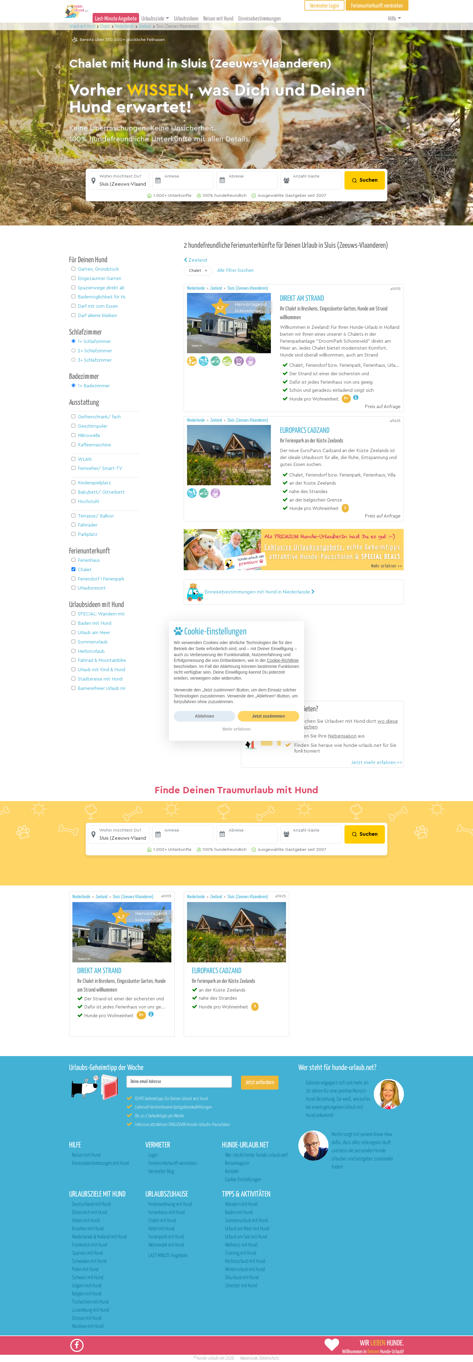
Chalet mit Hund (162, 1220)
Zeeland (195, 260)
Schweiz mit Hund (87, 1277)
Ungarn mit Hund (86, 1285)
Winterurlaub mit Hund (245, 1269)
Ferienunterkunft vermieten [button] (377, 6)
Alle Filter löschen (235, 270)
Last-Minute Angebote (116, 19)
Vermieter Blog (161, 1171)
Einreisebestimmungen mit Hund (100, 1163)
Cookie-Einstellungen (243, 1179)
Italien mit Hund (86, 1220)
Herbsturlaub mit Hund (245, 1261)
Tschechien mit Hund (90, 1302)
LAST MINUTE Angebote (168, 1255)
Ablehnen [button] (204, 716)
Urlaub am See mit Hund (246, 1237)
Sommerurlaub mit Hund (246, 1220)
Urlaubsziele (152, 19)
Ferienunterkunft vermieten (172, 1163)
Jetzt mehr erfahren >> (376, 762)
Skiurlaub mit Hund (242, 1277)
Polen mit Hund (85, 1269)
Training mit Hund (240, 1253)
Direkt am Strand (302, 298)
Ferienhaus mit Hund (166, 1212)
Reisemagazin (237, 1163)
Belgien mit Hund (86, 1294)
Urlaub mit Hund (82, 26)
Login (152, 1155)
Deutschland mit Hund (91, 1204)
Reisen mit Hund (218, 19)
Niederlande (196, 288)
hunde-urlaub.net (211, 1358)
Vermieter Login (324, 6)
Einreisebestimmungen (259, 19)
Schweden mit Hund (89, 1261)
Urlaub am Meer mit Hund (247, 1228)
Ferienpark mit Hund (166, 1237)
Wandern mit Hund (241, 1204)
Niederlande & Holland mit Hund (99, 1237)
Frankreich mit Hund (89, 1245)
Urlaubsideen (186, 19)
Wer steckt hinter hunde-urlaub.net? (256, 1155)
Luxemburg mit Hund (90, 1310)
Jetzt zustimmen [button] (268, 716)
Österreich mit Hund (89, 1212)
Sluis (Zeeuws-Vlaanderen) (247, 288)
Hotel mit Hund (161, 1228)
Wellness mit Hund (241, 1245)
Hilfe (392, 19)
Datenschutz (269, 1358)
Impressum (249, 1358)
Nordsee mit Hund (87, 1326)
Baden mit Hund (238, 1212)
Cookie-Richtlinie (283, 660)
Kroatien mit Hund (87, 1228)
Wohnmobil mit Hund (166, 1245)
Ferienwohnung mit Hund (170, 1204)
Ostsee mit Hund (86, 1318)
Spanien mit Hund (87, 1253)
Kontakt (232, 1171)
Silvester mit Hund (241, 1285)
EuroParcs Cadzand (304, 430)
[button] (118, 180)
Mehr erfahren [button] (236, 729)
